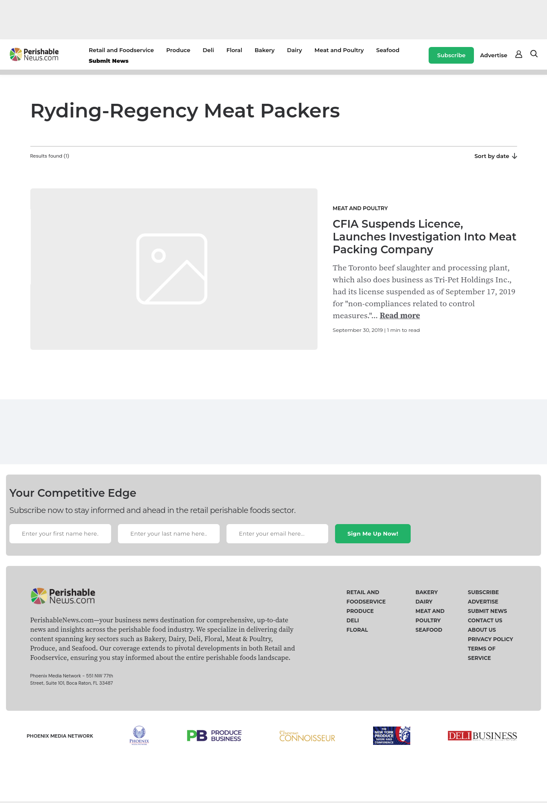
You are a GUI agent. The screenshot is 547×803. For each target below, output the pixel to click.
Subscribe (451, 55)
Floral (234, 50)
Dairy (294, 50)
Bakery (265, 50)
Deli (208, 50)
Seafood (387, 50)
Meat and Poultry (339, 50)
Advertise (493, 55)
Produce (178, 50)
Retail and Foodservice (121, 50)
